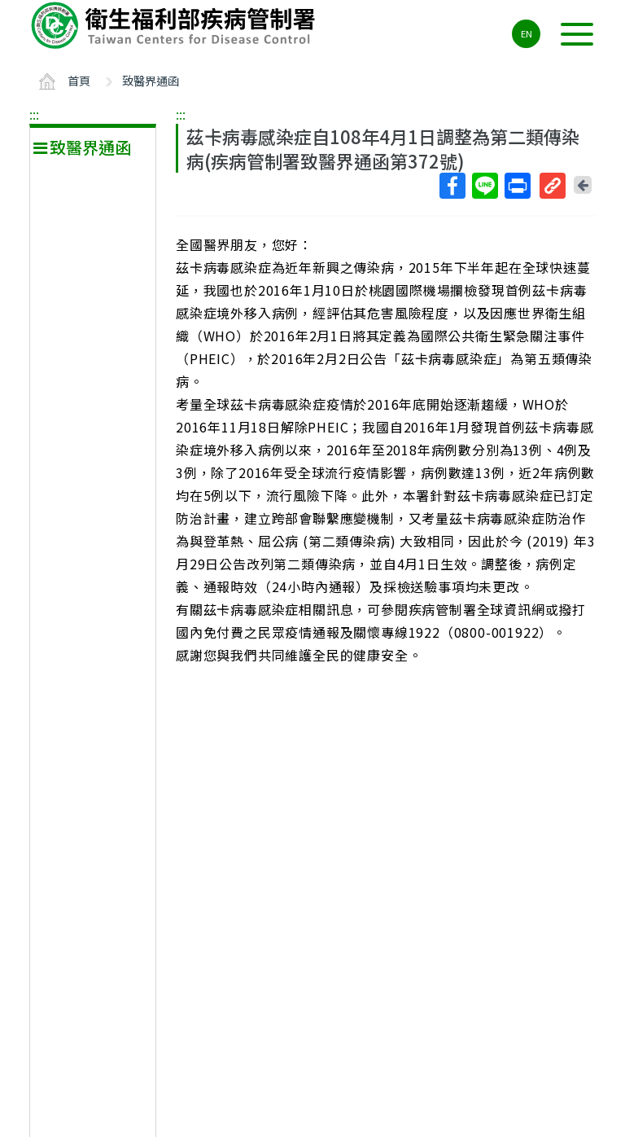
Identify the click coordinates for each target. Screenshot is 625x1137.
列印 (517, 186)
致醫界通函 (150, 80)
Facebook (451, 186)
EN (526, 33)
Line (484, 186)
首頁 (79, 80)
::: (34, 114)
